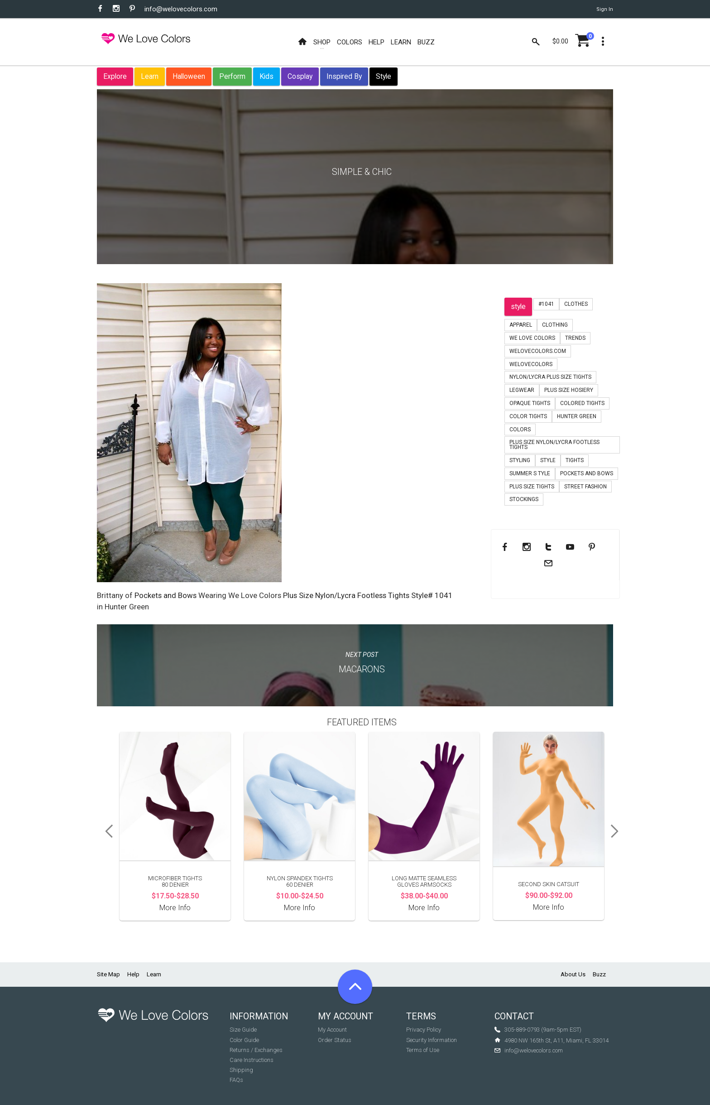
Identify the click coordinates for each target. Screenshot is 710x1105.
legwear (521, 390)
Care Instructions (251, 1060)
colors (520, 429)
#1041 (546, 304)
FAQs (236, 1079)
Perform (232, 76)
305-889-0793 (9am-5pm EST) (542, 1029)
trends (575, 338)
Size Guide (243, 1029)
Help (133, 974)
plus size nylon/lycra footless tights (554, 444)
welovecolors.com (537, 351)
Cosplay (300, 76)
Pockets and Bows (165, 595)
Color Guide (244, 1040)
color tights (528, 416)
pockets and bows (586, 473)
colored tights (582, 403)
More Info (175, 907)
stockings (523, 499)
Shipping (241, 1069)
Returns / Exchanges (256, 1050)
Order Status (334, 1040)
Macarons (362, 669)
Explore (115, 76)
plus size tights (531, 486)
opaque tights (529, 403)
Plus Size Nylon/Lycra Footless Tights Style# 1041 (368, 595)
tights (575, 460)
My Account (332, 1029)
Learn (149, 76)
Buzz (599, 974)
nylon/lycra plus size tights (550, 377)
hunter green (576, 416)
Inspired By (344, 76)
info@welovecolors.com (180, 9)
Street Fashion (585, 486)
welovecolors (530, 364)
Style (383, 76)
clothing (555, 325)
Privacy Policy (423, 1029)
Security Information (431, 1040)
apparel (520, 325)
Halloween (189, 76)
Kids (266, 76)
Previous (106, 831)
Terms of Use (422, 1050)
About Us (573, 974)
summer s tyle (529, 473)
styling (519, 460)
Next (618, 831)
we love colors (532, 338)
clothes (576, 304)
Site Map (108, 974)
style (518, 306)
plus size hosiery (568, 390)
